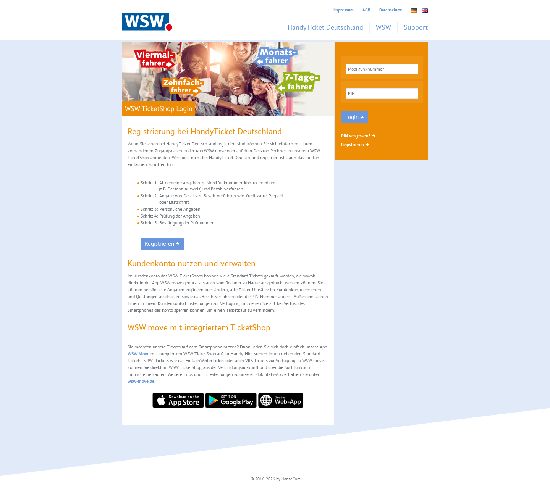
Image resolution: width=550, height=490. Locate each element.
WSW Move (138, 353)
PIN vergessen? (355, 136)
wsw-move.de (141, 381)
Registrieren (352, 144)
